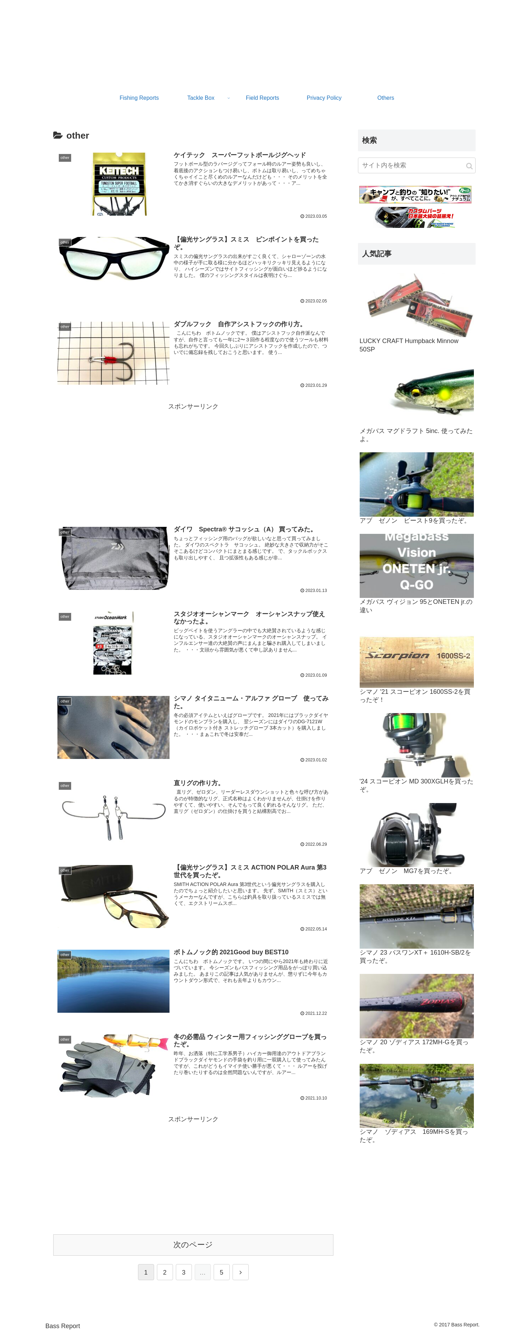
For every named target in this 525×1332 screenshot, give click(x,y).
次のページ (193, 1244)
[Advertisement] (193, 461)
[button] (469, 166)
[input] (417, 165)
